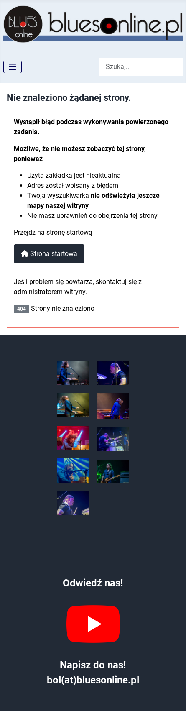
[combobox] (141, 67)
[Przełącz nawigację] (12, 67)
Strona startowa (49, 254)
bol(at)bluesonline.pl (93, 680)
